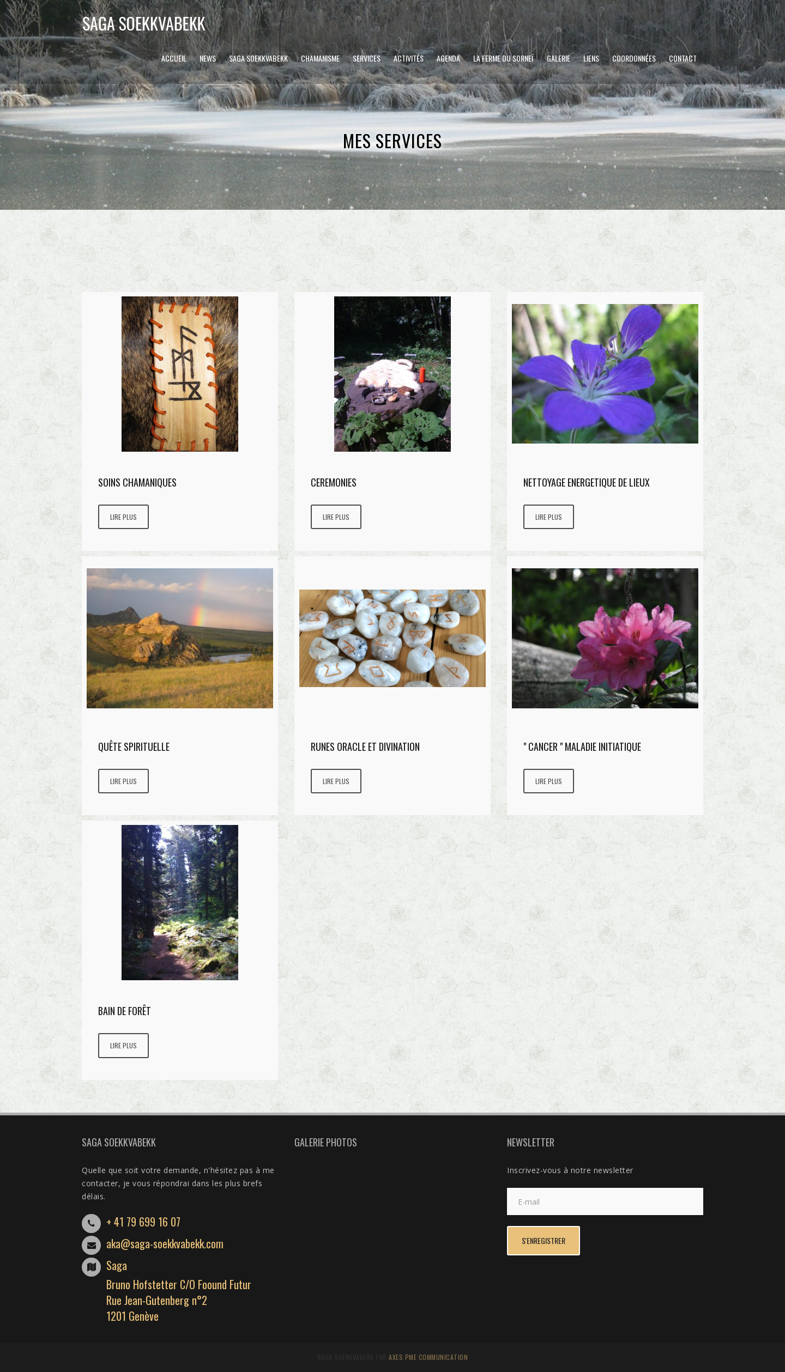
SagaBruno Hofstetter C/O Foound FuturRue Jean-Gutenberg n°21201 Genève (178, 1290)
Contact (683, 58)
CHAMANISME (320, 58)
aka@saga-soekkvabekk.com (165, 1243)
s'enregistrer (543, 1240)
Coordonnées (634, 58)
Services (367, 58)
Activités (409, 58)
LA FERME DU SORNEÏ (503, 58)
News (208, 58)
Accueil (173, 58)
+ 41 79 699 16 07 (143, 1221)
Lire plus (123, 516)
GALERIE (558, 58)
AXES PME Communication (428, 1357)
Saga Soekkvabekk (258, 58)
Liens (591, 58)
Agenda (448, 58)
